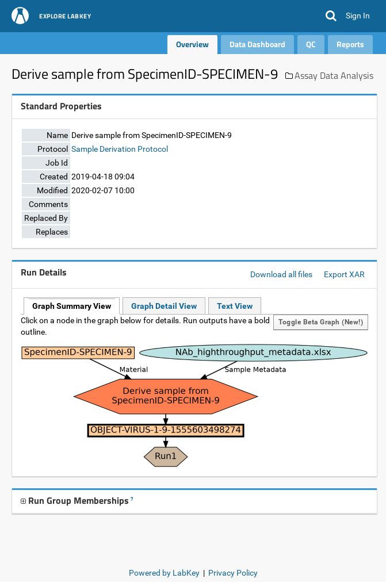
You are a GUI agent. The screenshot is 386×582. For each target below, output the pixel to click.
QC (311, 44)
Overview (192, 44)
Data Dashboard (257, 44)
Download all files (281, 274)
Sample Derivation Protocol (119, 149)
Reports (350, 44)
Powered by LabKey (164, 572)
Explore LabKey (65, 16)
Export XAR (344, 274)
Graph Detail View (164, 306)
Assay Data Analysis (334, 75)
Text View (235, 306)
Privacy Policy (233, 572)
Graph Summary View (71, 306)
